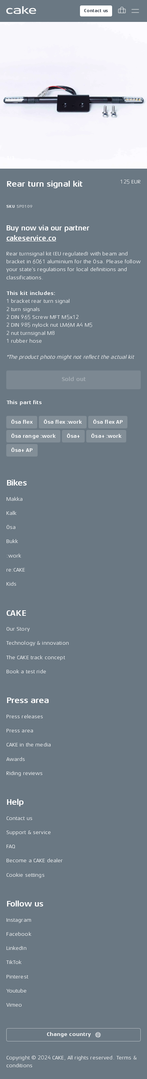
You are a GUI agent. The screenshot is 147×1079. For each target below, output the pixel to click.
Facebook (18, 934)
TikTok (14, 962)
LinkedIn (16, 948)
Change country (74, 1035)
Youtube (16, 991)
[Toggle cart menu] (122, 11)
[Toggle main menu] (135, 11)
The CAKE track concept (35, 657)
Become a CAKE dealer (34, 860)
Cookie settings (25, 875)
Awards (15, 759)
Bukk (12, 541)
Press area (19, 731)
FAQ (10, 846)
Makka (14, 499)
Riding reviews (24, 773)
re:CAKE (15, 570)
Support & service (28, 832)
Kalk (11, 513)
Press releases (25, 716)
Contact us (96, 10)
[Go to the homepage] (21, 11)
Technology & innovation (37, 643)
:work (14, 556)
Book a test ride (26, 671)
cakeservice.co (31, 238)
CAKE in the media (28, 745)
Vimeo (14, 1005)
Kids (11, 584)
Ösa (11, 527)
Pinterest (17, 977)
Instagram (18, 920)
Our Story (18, 629)
